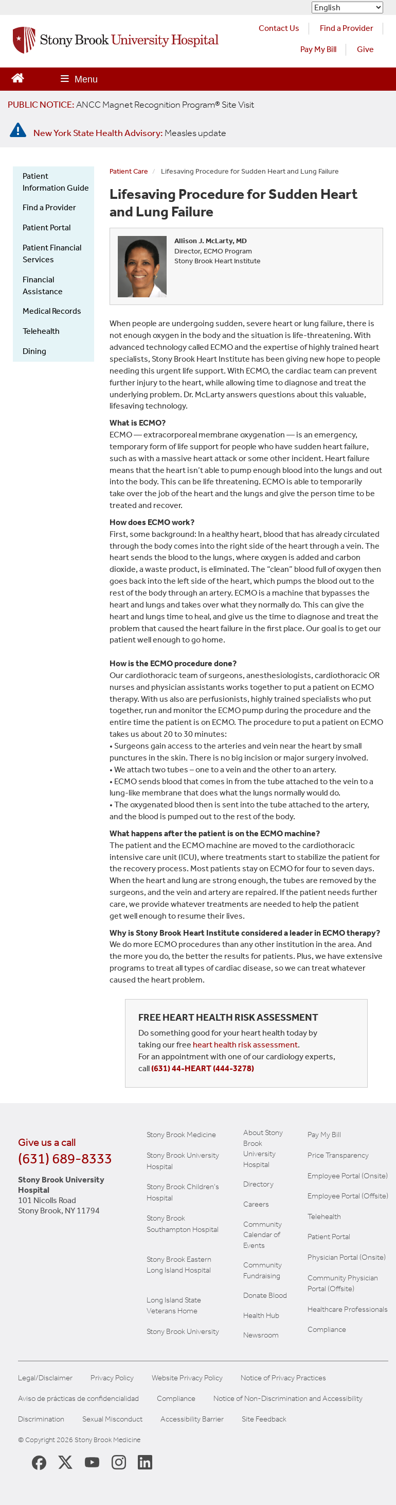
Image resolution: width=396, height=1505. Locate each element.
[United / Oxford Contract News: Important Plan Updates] (131, 104)
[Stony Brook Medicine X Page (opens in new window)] (65, 1461)
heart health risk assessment (245, 1045)
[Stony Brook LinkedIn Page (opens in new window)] (145, 1461)
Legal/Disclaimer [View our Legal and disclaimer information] (45, 1378)
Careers (256, 1204)
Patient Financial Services (52, 253)
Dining (34, 351)
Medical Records (52, 311)
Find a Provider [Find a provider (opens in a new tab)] (346, 28)
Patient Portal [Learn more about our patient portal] (329, 1236)
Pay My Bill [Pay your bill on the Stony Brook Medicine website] (324, 1134)
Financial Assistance (43, 285)
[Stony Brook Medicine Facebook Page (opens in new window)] (39, 1462)
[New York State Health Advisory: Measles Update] (129, 133)
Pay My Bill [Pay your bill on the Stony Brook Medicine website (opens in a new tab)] (318, 49)
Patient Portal (46, 227)
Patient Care (129, 171)
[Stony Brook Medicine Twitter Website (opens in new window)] (92, 1461)
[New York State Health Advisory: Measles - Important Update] (18, 130)
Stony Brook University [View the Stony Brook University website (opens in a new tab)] (183, 1331)
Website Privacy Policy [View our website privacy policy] (187, 1378)
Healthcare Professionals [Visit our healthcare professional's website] (348, 1309)
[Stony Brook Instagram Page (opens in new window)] (118, 1461)
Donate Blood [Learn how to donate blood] (265, 1295)
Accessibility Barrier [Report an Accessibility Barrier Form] (192, 1419)
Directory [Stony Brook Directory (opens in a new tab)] (258, 1184)
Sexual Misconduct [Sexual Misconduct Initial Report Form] (112, 1419)
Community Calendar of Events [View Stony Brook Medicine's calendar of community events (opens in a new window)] (262, 1235)
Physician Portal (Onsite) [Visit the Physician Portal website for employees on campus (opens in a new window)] (347, 1257)
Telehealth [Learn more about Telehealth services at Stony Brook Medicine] (324, 1216)
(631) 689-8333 (65, 1158)
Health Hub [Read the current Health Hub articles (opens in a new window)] (261, 1315)
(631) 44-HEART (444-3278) (202, 1068)
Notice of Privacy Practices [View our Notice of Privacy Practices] (283, 1378)
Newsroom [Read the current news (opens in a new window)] (261, 1335)
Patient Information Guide (56, 182)
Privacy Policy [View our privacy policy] (112, 1378)
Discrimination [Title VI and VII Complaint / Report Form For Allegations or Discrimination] (41, 1419)
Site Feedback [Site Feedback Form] (264, 1419)
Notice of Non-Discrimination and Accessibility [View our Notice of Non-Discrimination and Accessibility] (288, 1398)
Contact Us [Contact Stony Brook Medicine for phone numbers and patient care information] (279, 28)
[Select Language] (347, 7)
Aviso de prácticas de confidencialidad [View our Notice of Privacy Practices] (78, 1398)
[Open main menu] (79, 79)
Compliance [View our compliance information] (327, 1329)
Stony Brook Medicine (181, 1134)
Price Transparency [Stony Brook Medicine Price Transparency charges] (338, 1155)
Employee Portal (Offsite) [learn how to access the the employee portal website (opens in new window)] (348, 1195)
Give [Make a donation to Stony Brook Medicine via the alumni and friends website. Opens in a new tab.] (365, 49)
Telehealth (41, 331)
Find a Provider (49, 207)
